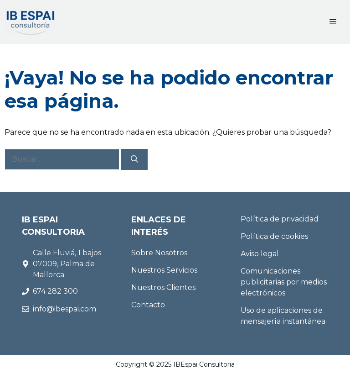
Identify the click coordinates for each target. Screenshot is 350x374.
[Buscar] (134, 159)
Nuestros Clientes (163, 287)
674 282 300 (56, 291)
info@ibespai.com (64, 309)
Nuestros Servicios (164, 270)
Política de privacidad (280, 219)
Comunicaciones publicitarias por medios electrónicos (284, 282)
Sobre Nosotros (159, 252)
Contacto (148, 304)
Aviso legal (260, 253)
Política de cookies (274, 236)
